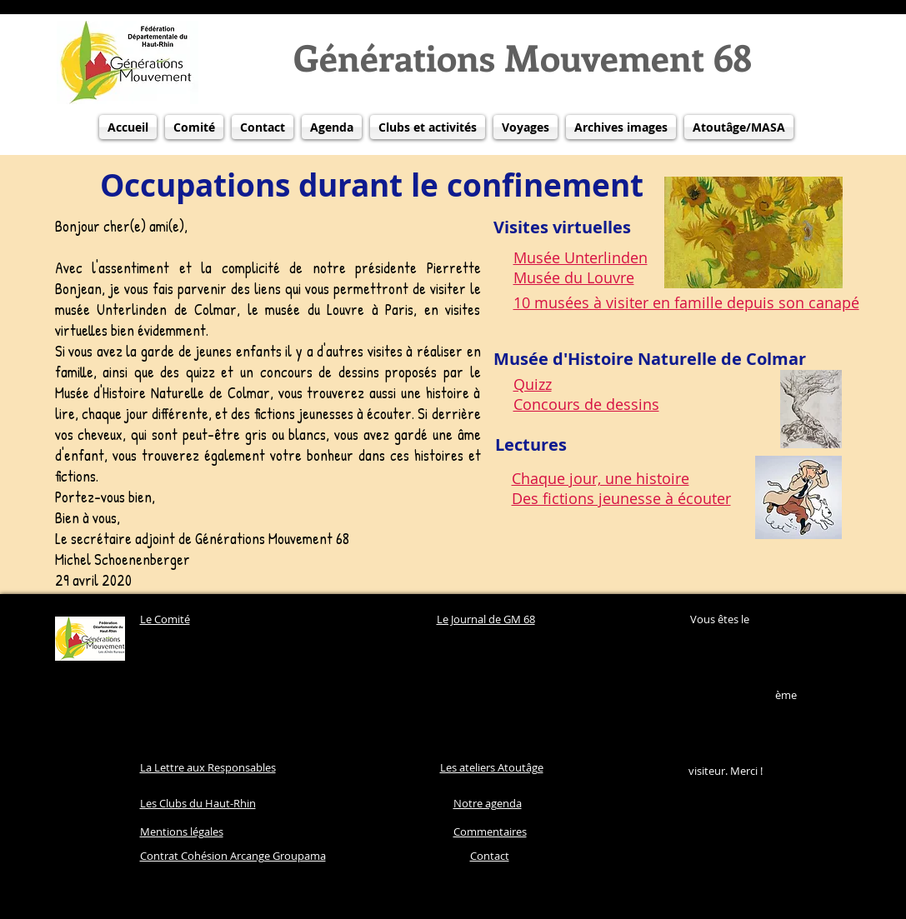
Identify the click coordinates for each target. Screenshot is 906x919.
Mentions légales (181, 831)
